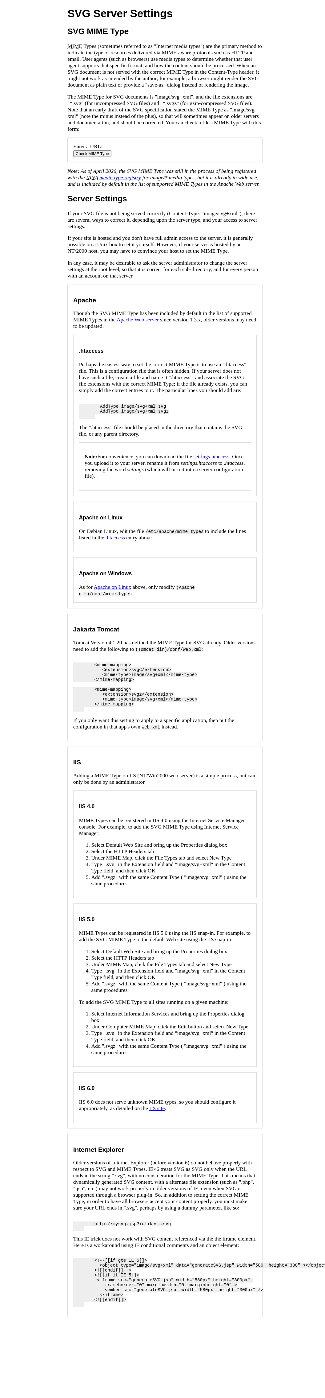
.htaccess (115, 541)
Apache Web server (138, 319)
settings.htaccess (212, 460)
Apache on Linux (112, 591)
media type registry (120, 177)
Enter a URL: (87, 146)
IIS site (157, 1122)
